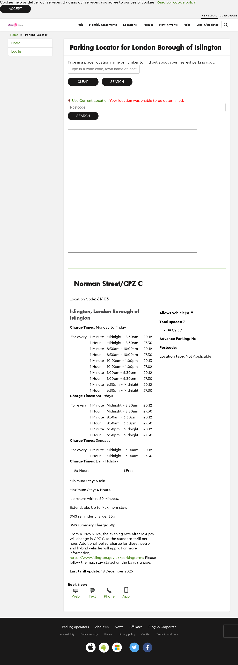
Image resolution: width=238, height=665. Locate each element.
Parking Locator (36, 35)
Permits (148, 24)
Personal (209, 15)
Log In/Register (207, 24)
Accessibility (67, 634)
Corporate (228, 15)
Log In (16, 51)
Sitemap (108, 634)
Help (187, 24)
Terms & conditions (167, 634)
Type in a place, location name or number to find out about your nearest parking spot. (141, 62)
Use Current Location (88, 100)
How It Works (168, 24)
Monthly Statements (103, 24)
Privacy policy (127, 634)
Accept (15, 8)
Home (14, 35)
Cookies (145, 634)
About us (102, 627)
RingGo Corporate (162, 627)
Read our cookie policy (176, 2)
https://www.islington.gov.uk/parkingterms (107, 558)
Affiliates (135, 627)
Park (80, 24)
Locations (130, 24)
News (119, 627)
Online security (89, 634)
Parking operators (75, 627)
